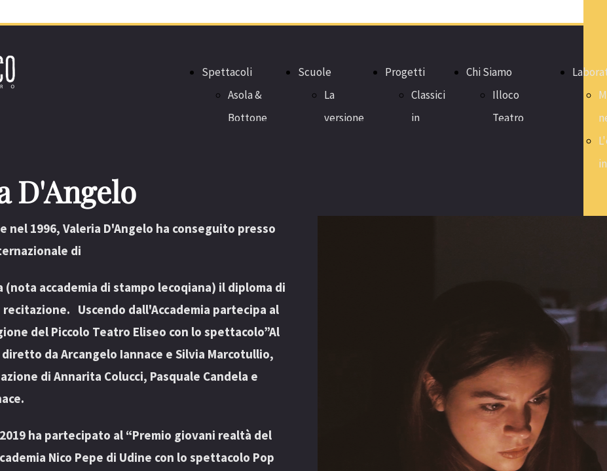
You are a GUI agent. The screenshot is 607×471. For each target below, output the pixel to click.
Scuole (314, 72)
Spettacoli (227, 72)
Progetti (405, 72)
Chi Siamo (489, 72)
